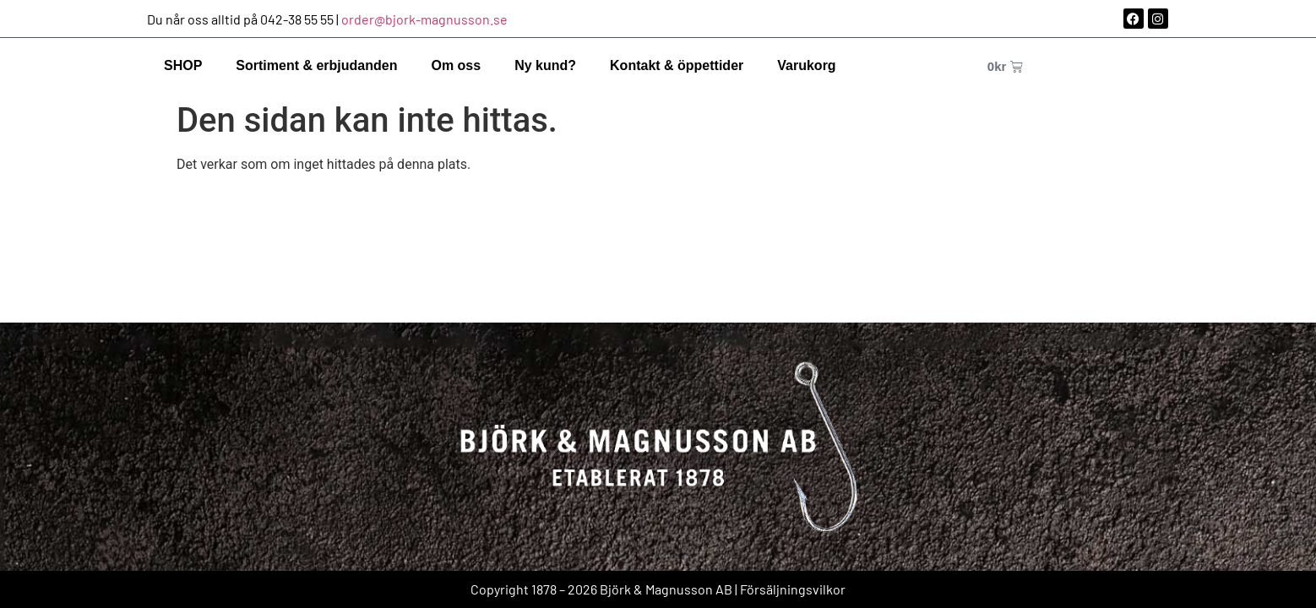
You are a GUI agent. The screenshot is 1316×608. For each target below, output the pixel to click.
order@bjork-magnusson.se (424, 19)
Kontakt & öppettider (676, 65)
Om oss (456, 65)
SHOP (183, 65)
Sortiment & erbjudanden (316, 65)
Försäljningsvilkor (793, 589)
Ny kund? (545, 65)
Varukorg (806, 65)
